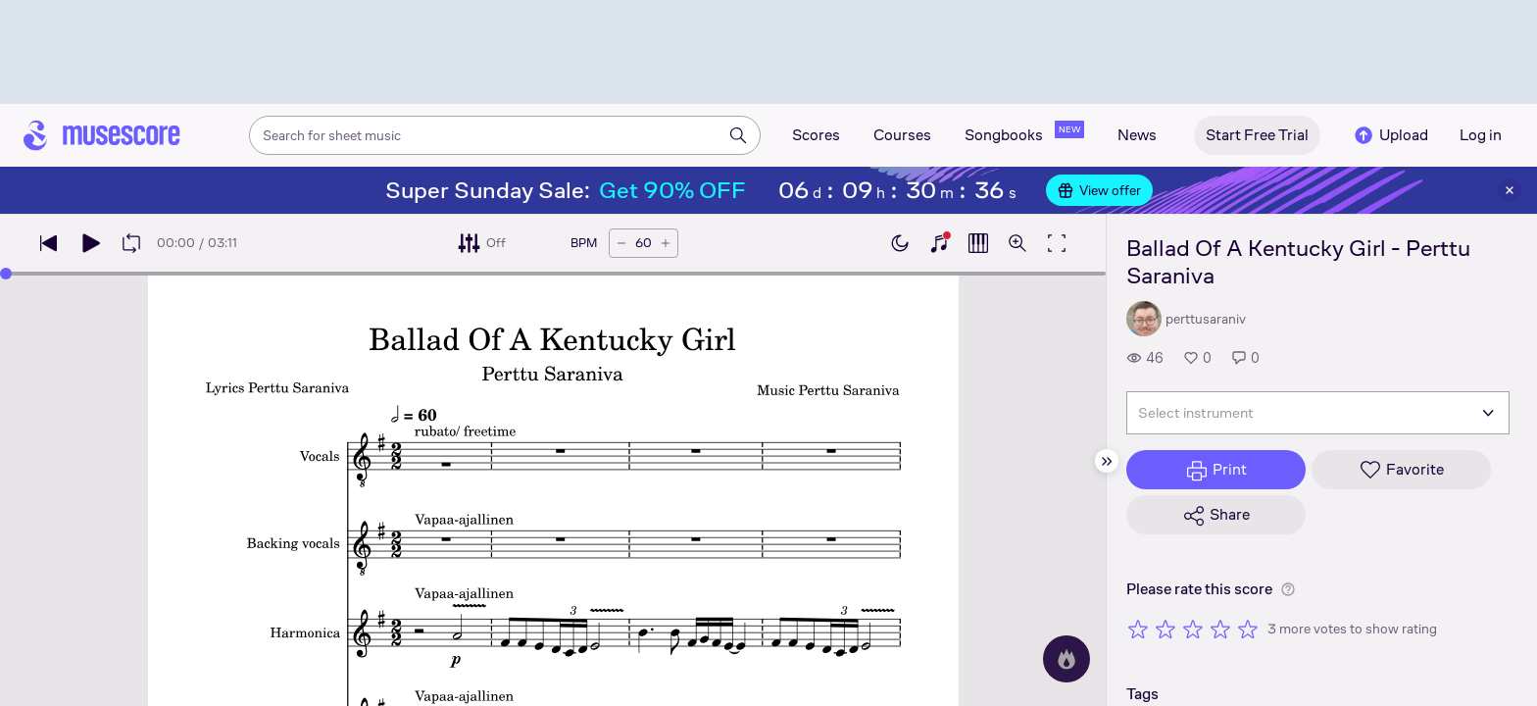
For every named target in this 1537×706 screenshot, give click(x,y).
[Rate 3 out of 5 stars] (1193, 628)
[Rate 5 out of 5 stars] (1248, 628)
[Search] (738, 135)
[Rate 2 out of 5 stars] (1165, 628)
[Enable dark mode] (899, 243)
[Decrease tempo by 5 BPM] (621, 243)
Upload (1390, 135)
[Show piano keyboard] (939, 243)
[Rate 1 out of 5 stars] (1138, 628)
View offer (1099, 190)
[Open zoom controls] (1017, 243)
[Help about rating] (1288, 589)
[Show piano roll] (978, 243)
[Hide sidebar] (1106, 461)
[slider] (553, 274)
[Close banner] (1509, 190)
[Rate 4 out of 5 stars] (1220, 628)
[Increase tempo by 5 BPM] (665, 243)
